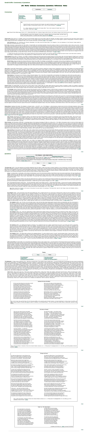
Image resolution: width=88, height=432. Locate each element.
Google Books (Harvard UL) (57, 156)
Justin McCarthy (22, 16)
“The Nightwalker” (24, 257)
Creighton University (30, 156)
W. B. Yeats (21, 17)
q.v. (20, 32)
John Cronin (38, 16)
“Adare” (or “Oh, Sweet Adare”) (50, 259)
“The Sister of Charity (48, 257)
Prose (38, 254)
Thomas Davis (22, 15)
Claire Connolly (56, 18)
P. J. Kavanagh (56, 15)
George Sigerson (22, 18)
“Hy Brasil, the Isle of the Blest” (27, 259)
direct (50, 40)
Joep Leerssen (56, 17)
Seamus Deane (56, 16)
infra (56, 54)
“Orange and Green (48, 258)
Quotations (50, 9)
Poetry (50, 163)
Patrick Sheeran (39, 17)
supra (36, 29)
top (82, 66)
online (45, 157)
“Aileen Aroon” (24, 258)
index (55, 51)
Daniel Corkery (39, 15)
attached (59, 25)
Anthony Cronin (39, 18)
